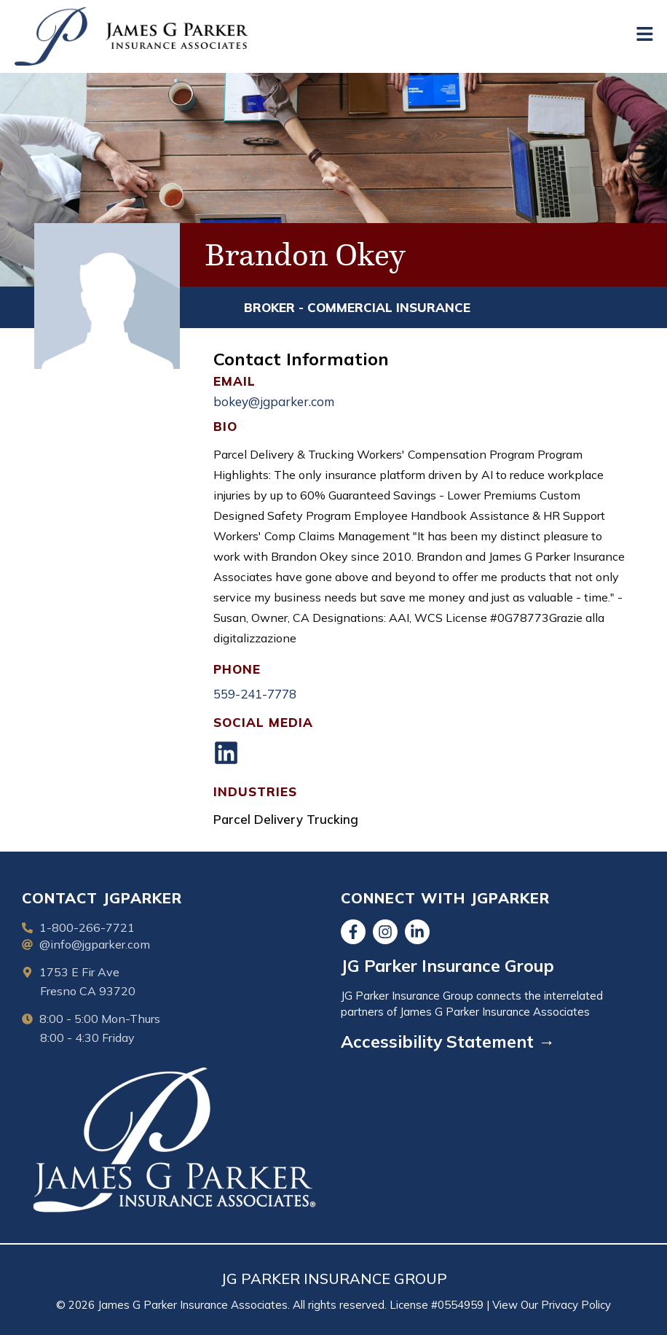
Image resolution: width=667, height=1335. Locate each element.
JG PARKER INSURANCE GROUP (334, 1278)
